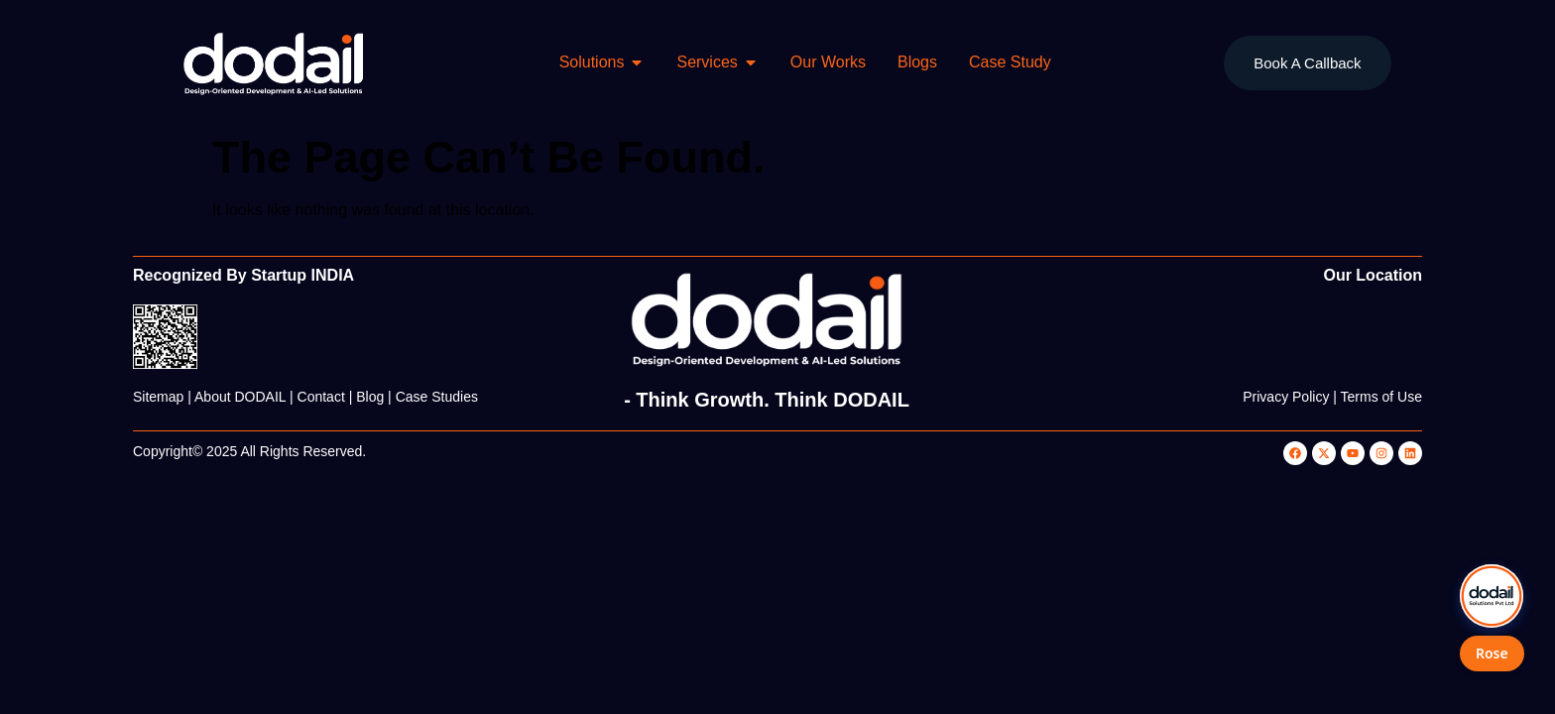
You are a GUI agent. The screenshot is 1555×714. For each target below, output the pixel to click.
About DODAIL (240, 397)
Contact (321, 397)
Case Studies (437, 397)
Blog (370, 397)
